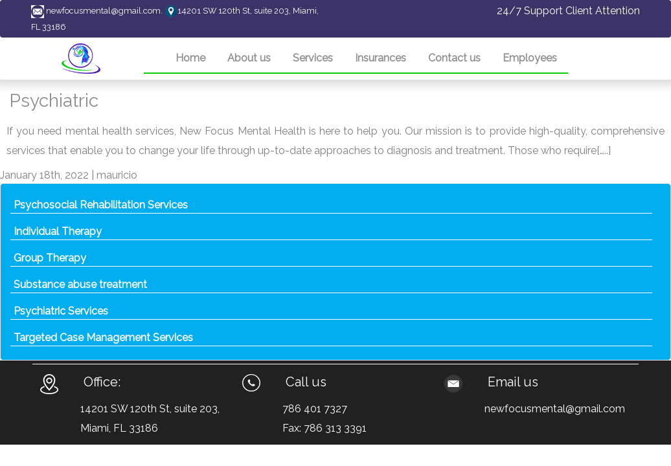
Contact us (454, 58)
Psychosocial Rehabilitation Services (101, 205)
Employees (530, 58)
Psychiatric (54, 100)
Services (313, 58)
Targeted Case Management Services (103, 337)
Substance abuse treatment (80, 284)
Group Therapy (50, 258)
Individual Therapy (58, 231)
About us (249, 58)
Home (190, 58)
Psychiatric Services (61, 311)
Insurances (380, 58)
